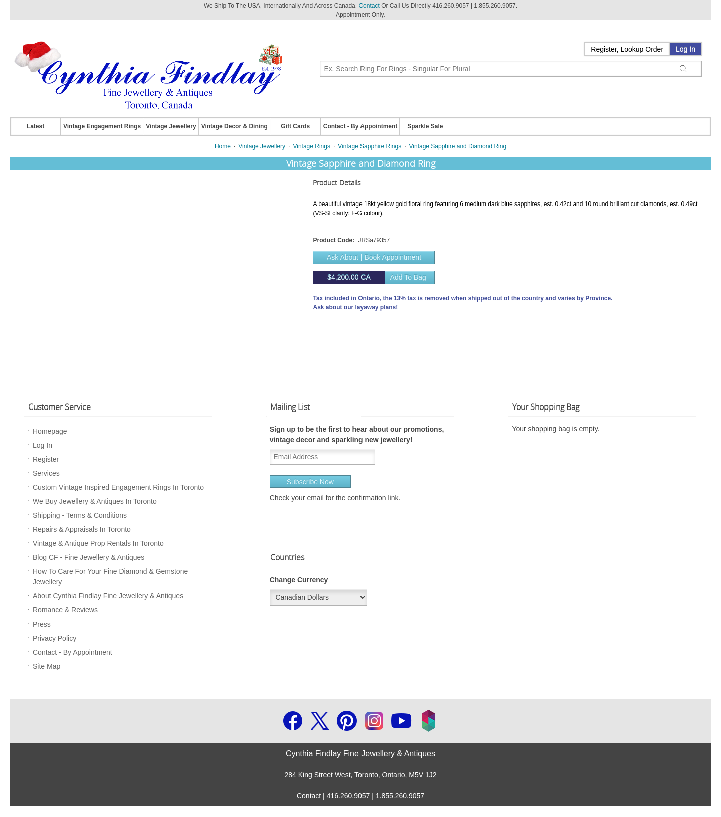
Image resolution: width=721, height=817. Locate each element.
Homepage (50, 431)
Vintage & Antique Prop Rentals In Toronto (98, 543)
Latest (35, 126)
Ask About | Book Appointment (374, 257)
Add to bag (369, 277)
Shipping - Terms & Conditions (80, 515)
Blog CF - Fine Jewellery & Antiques (88, 557)
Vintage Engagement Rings (102, 126)
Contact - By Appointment (360, 126)
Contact (368, 5)
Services (46, 473)
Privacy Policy (54, 638)
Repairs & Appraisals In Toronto (82, 529)
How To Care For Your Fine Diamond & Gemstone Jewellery (110, 576)
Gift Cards (295, 126)
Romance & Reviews (65, 610)
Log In (685, 49)
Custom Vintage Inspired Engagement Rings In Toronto (118, 487)
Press (42, 624)
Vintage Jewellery (171, 126)
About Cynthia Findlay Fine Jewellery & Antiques (108, 596)
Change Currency (299, 580)
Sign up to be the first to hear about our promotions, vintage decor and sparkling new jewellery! (357, 434)
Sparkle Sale (425, 126)
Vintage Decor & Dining (234, 126)
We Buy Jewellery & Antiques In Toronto (95, 501)
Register (46, 459)
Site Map (46, 666)
